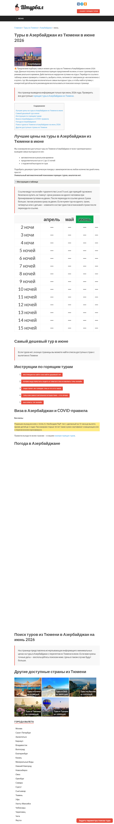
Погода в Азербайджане (26, 122)
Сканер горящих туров (88, 11)
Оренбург (20, 778)
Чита (18, 816)
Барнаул (19, 741)
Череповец (20, 812)
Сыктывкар (21, 791)
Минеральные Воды (25, 762)
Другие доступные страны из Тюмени (31, 127)
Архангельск (21, 737)
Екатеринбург (22, 753)
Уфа (18, 799)
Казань (19, 757)
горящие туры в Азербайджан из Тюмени (53, 96)
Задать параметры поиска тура (94, 820)
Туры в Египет (34, 691)
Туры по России (88, 691)
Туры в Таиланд (33, 711)
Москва (19, 728)
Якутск (19, 820)
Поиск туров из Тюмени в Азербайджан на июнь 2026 (38, 124)
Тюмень (19, 795)
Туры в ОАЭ (61, 691)
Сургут (19, 787)
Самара (19, 783)
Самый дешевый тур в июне (28, 113)
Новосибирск (21, 770)
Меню (21, 18)
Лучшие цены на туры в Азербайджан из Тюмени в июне (39, 110)
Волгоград (20, 749)
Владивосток (21, 745)
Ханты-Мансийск (23, 803)
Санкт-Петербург (23, 732)
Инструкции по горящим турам (28, 116)
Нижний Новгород (24, 766)
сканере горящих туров (64, 435)
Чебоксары (21, 808)
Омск (18, 774)
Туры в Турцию (61, 711)
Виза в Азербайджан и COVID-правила (32, 119)
